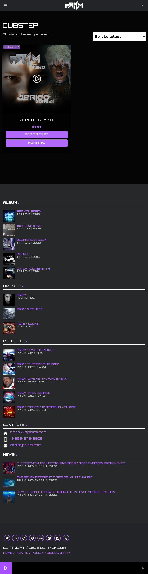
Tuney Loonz (28, 323)
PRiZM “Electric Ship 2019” (38, 364)
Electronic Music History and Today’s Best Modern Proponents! (71, 463)
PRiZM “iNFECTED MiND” (34, 392)
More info (36, 142)
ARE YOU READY (29, 211)
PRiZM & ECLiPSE (29, 309)
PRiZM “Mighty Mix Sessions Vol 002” (46, 407)
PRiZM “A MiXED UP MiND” (35, 350)
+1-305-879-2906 (26, 438)
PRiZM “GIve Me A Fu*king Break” (42, 378)
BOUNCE (23, 254)
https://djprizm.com (28, 432)
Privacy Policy (29, 552)
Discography (58, 552)
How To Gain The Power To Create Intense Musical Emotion (66, 492)
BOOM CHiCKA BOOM (31, 239)
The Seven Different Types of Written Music (54, 477)
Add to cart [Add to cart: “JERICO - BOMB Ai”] (37, 134)
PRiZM (21, 295)
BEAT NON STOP (29, 225)
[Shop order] (119, 36)
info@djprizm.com (25, 445)
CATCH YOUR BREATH (33, 268)
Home (7, 552)
